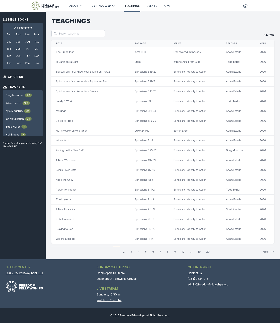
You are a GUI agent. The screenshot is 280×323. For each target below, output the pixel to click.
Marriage (61, 110)
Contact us (195, 273)
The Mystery (63, 199)
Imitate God (62, 140)
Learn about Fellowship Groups (117, 278)
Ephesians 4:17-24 (145, 160)
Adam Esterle (233, 51)
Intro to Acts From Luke (187, 61)
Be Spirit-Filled (64, 120)
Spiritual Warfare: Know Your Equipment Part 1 (82, 81)
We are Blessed (65, 238)
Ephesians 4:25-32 (146, 150)
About (76, 6)
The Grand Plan (65, 51)
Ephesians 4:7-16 (145, 169)
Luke (138, 61)
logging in (12, 146)
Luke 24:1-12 (142, 130)
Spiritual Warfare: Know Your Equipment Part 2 (83, 71)
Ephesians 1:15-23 (145, 228)
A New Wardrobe (66, 160)
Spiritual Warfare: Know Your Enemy (77, 91)
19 (199, 251)
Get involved (103, 6)
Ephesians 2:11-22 (145, 209)
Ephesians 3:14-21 (145, 189)
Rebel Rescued (65, 219)
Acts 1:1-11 (140, 51)
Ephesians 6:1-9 (144, 101)
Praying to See (64, 228)
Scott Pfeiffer (234, 209)
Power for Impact (66, 189)
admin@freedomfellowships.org (208, 284)
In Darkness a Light (67, 61)
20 (207, 251)
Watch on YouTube (109, 300)
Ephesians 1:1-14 (144, 238)
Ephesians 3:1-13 (144, 199)
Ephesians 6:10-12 (145, 91)
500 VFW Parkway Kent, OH (24, 273)
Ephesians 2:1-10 (144, 219)
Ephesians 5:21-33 (145, 110)
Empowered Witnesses (187, 51)
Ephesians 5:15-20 (145, 120)
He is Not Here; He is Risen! (72, 130)
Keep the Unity (64, 179)
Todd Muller (233, 61)
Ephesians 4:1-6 (144, 179)
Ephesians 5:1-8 (144, 140)
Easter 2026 (181, 130)
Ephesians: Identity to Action (190, 71)
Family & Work (64, 101)
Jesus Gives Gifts (66, 169)
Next (268, 252)
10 (183, 251)
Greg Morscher (235, 150)
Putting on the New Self (70, 150)
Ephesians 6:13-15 (145, 81)
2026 (263, 51)
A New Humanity (65, 209)
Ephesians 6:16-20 (145, 71)
